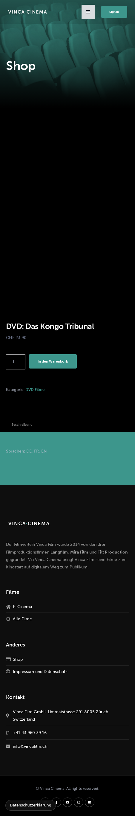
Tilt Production (113, 552)
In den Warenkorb (53, 361)
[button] (88, 12)
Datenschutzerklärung (30, 805)
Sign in (114, 12)
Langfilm (59, 552)
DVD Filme (35, 389)
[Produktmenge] (15, 361)
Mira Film (79, 552)
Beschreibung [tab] (22, 425)
